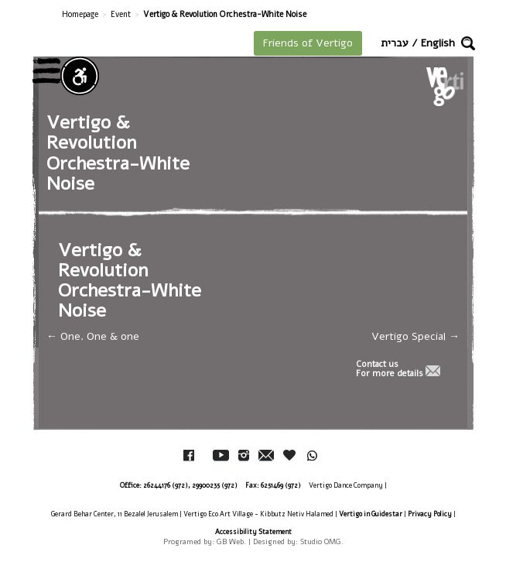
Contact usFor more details (389, 369)
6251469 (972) (281, 485)
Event (121, 14)
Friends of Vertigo (308, 43)
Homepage (80, 14)
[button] (468, 43)
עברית (395, 43)
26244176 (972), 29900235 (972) (190, 485)
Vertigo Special (415, 336)
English (438, 43)
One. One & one (92, 336)
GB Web (230, 541)
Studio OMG (320, 541)
